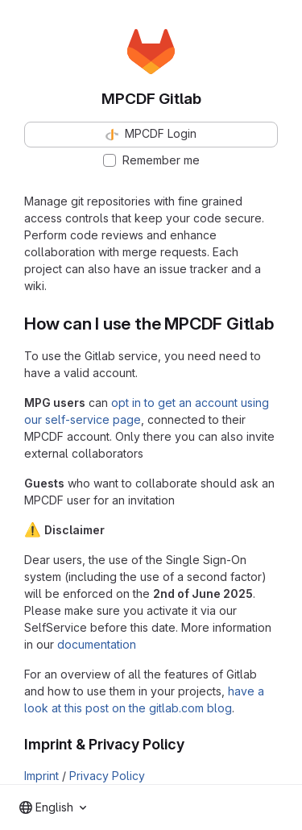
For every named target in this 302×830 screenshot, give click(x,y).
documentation (96, 644)
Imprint (41, 775)
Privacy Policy (107, 775)
